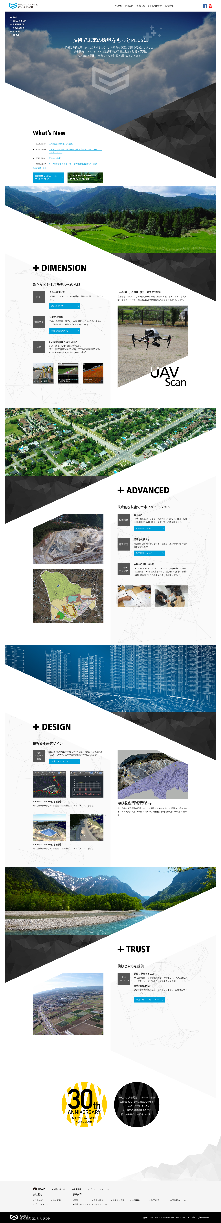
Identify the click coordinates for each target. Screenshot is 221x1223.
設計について (57, 306)
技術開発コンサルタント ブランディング (46, 177)
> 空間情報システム (177, 1200)
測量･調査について (59, 331)
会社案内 (128, 6)
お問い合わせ (155, 6)
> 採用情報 (76, 1189)
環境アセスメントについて (148, 1000)
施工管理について (144, 553)
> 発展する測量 (117, 1200)
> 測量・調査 (97, 1200)
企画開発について (144, 528)
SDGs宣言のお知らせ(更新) (61, 144)
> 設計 (75, 1200)
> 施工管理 (154, 1200)
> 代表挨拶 (38, 1200)
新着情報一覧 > (40, 168)
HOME (118, 6)
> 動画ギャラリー (99, 1204)
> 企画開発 (135, 1200)
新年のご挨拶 (54, 158)
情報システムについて (61, 761)
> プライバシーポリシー (98, 1189)
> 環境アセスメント (81, 1204)
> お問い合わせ (58, 1189)
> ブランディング (40, 1204)
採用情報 (169, 6)
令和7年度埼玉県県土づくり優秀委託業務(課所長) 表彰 (73, 164)
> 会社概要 (56, 1200)
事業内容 (140, 6)
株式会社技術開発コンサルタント (124, 130)
